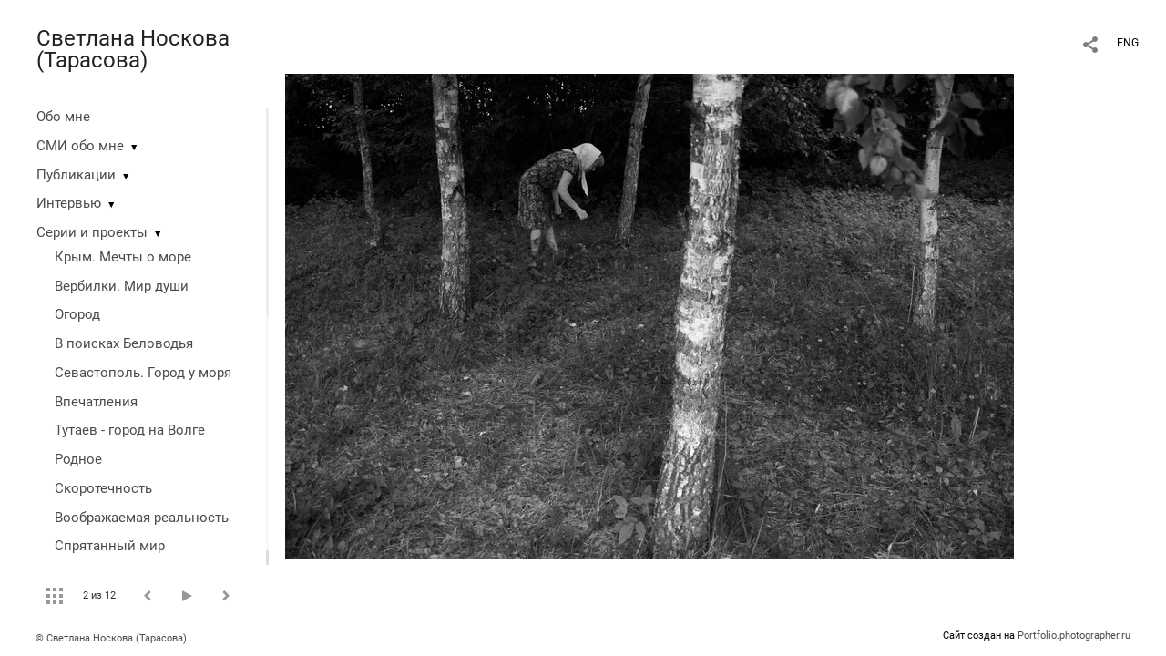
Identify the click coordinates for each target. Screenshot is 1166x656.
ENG (1128, 42)
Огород (77, 314)
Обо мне (63, 116)
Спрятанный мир (110, 546)
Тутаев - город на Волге (130, 430)
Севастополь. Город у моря (143, 372)
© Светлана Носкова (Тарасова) (111, 638)
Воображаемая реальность (142, 517)
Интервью (68, 203)
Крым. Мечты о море (123, 257)
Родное (78, 459)
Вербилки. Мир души (122, 286)
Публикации (76, 175)
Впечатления (96, 402)
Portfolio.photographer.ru (1074, 635)
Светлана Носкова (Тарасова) (133, 49)
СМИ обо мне (80, 146)
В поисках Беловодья (124, 343)
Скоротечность (103, 488)
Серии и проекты (92, 232)
